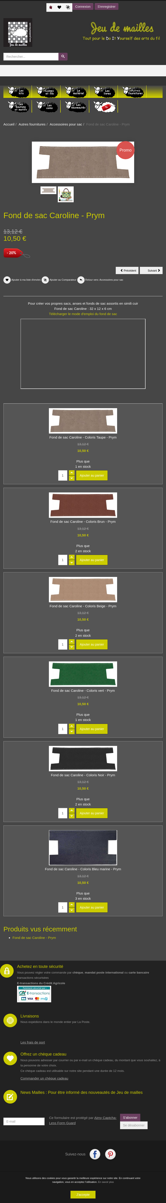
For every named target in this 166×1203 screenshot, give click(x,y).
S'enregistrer (107, 6)
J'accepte (83, 1194)
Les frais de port (32, 1042)
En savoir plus (106, 1182)
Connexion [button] (83, 6)
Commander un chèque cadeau (44, 1078)
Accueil (8, 124)
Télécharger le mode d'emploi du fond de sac (83, 314)
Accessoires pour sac (66, 124)
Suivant (155, 271)
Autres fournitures (32, 124)
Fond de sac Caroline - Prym (34, 938)
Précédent (129, 271)
